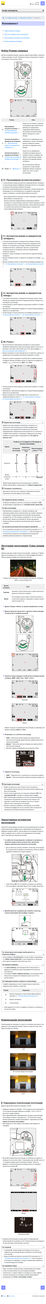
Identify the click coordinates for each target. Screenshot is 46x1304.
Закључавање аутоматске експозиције (17, 38)
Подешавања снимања (25, 18)
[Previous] (3, 1288)
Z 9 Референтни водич (12, 18)
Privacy (4, 1296)
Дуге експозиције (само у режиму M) (16, 34)
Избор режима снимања (12, 31)
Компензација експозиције (13, 41)
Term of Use (12, 1296)
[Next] (43, 1288)
